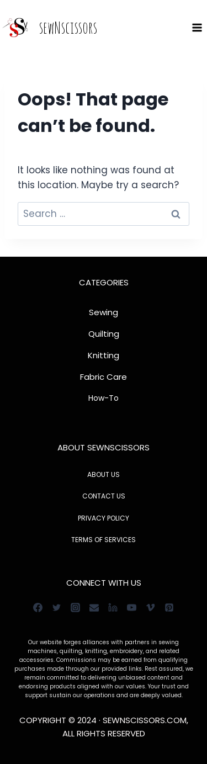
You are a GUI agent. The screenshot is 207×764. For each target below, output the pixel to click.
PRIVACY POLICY (103, 518)
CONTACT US (103, 496)
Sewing (103, 312)
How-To (103, 398)
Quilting (103, 333)
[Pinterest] (169, 607)
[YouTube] (132, 607)
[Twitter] (56, 607)
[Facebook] (38, 607)
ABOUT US (103, 474)
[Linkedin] (113, 607)
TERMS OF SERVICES (103, 539)
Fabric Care (103, 377)
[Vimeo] (150, 607)
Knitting (103, 355)
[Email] (94, 607)
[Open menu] (197, 27)
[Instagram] (75, 607)
